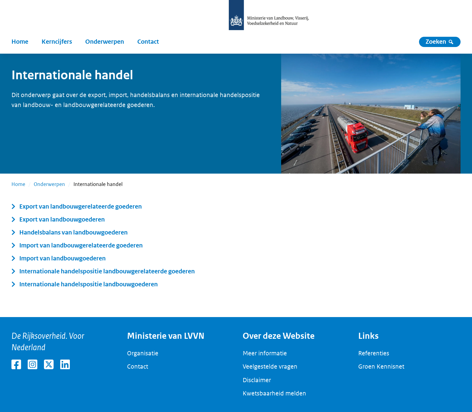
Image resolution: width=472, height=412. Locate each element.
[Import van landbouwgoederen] (58, 258)
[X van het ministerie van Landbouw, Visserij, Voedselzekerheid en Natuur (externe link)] (49, 364)
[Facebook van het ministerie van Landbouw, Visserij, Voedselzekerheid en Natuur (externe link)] (16, 364)
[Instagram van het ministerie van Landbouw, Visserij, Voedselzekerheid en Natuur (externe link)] (32, 364)
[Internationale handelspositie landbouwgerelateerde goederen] (103, 271)
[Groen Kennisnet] (381, 367)
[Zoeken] (440, 42)
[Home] (19, 42)
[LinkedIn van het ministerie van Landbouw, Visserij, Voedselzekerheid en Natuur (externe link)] (65, 364)
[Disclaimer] (257, 380)
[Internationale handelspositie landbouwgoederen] (84, 284)
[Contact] (148, 42)
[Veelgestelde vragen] (270, 367)
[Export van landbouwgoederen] (58, 220)
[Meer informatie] (265, 353)
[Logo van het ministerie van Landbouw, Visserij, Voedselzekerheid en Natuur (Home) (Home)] (269, 15)
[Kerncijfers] (57, 42)
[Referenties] (373, 353)
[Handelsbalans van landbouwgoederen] (69, 233)
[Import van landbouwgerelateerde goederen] (77, 246)
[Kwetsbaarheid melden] (274, 393)
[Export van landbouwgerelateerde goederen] (76, 207)
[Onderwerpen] (104, 42)
